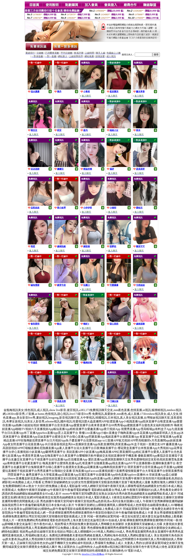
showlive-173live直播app (93, 554)
